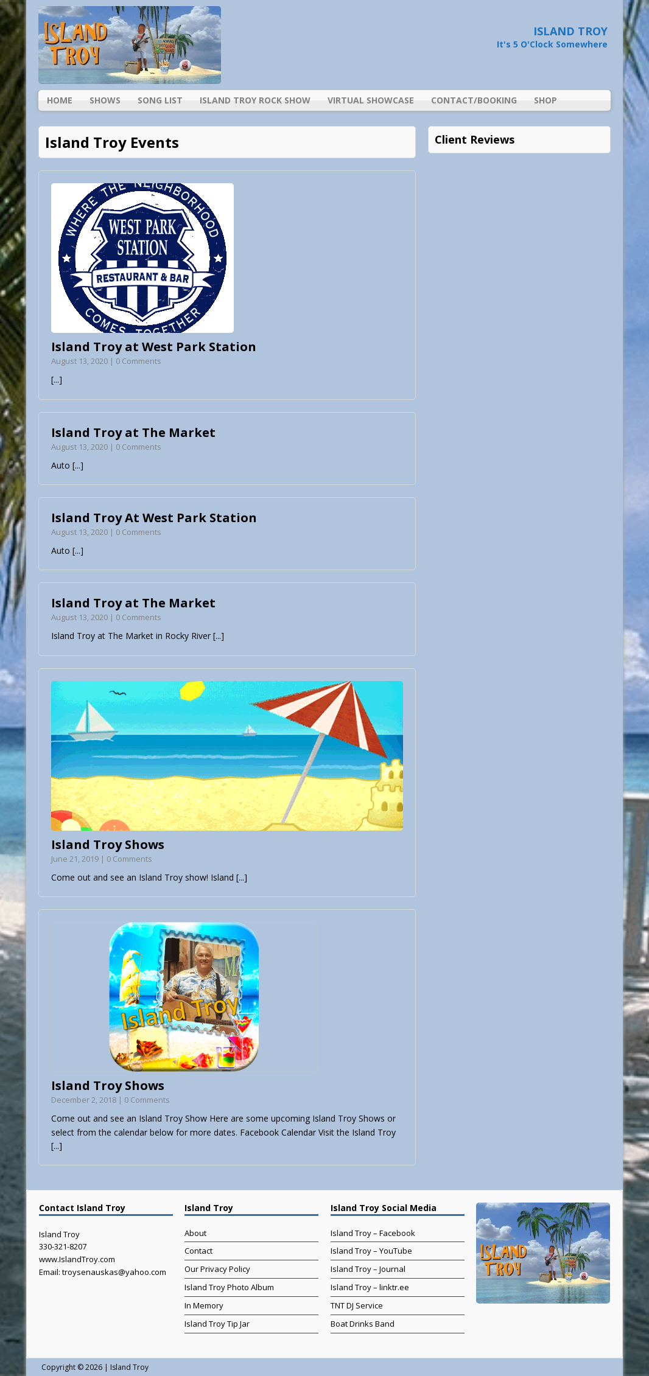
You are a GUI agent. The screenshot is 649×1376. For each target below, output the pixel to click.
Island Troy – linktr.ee (370, 1287)
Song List (160, 100)
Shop (545, 100)
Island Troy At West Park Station (154, 517)
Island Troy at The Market (133, 432)
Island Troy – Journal (368, 1268)
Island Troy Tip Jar (217, 1323)
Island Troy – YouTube (371, 1250)
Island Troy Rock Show (255, 100)
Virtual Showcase (371, 100)
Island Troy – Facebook (373, 1233)
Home (59, 100)
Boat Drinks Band (363, 1323)
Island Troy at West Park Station (153, 346)
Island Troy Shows (107, 844)
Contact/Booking (474, 100)
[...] (56, 379)
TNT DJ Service (357, 1305)
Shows (105, 100)
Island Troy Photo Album (229, 1287)
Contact (198, 1250)
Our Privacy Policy (217, 1268)
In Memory (203, 1305)
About (195, 1233)
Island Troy (129, 1367)
